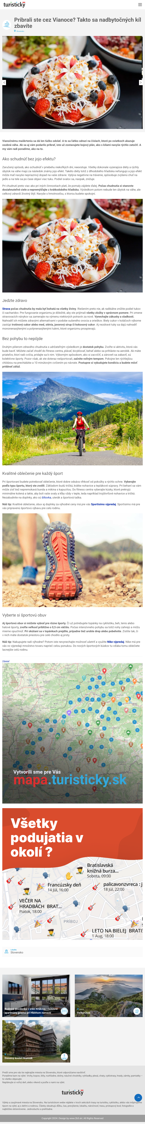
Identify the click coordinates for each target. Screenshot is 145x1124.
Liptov (81, 1009)
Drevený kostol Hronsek (19, 1058)
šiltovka (46, 497)
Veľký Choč (83, 1012)
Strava (6, 308)
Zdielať (5, 661)
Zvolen (9, 1055)
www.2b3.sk (75, 1118)
